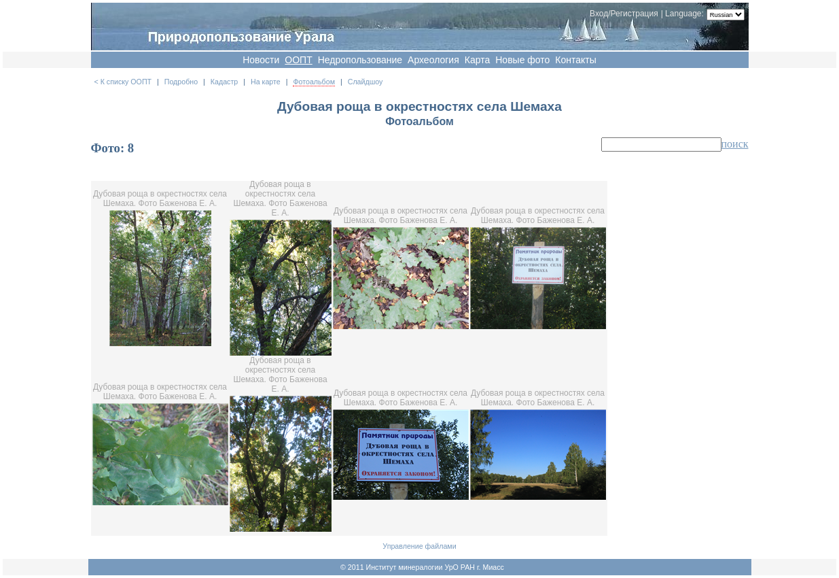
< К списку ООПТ (123, 82)
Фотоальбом (314, 82)
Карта (477, 59)
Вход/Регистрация (624, 13)
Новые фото (522, 59)
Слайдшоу (365, 82)
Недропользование (360, 59)
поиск (735, 144)
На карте (266, 82)
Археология (433, 59)
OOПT (298, 59)
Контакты (575, 59)
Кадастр (224, 82)
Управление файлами (419, 546)
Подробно (181, 82)
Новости (261, 59)
